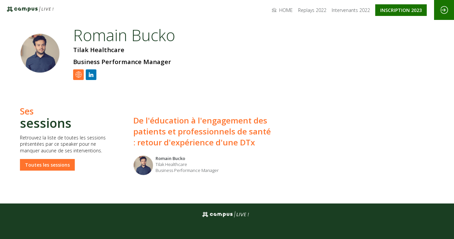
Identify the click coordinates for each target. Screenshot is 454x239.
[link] (282, 10)
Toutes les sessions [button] (47, 164)
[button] (401, 10)
